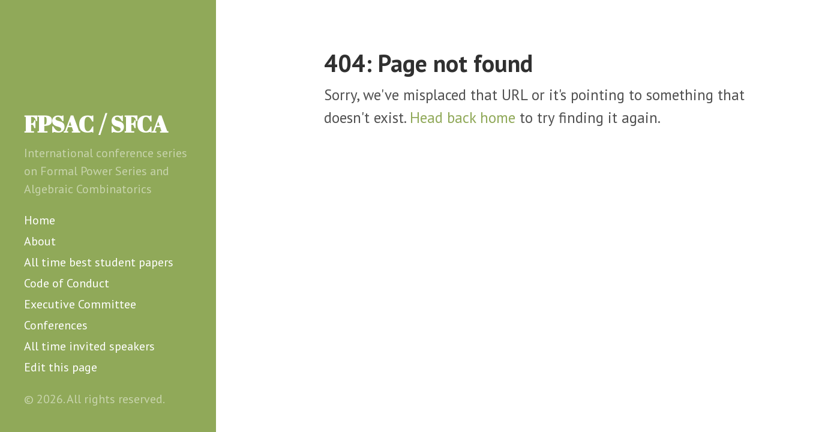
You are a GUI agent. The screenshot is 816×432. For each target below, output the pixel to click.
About (40, 241)
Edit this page (60, 367)
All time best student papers (98, 262)
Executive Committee (80, 304)
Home (39, 220)
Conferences (56, 325)
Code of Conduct (66, 283)
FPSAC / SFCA (95, 124)
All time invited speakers (89, 346)
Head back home (462, 117)
